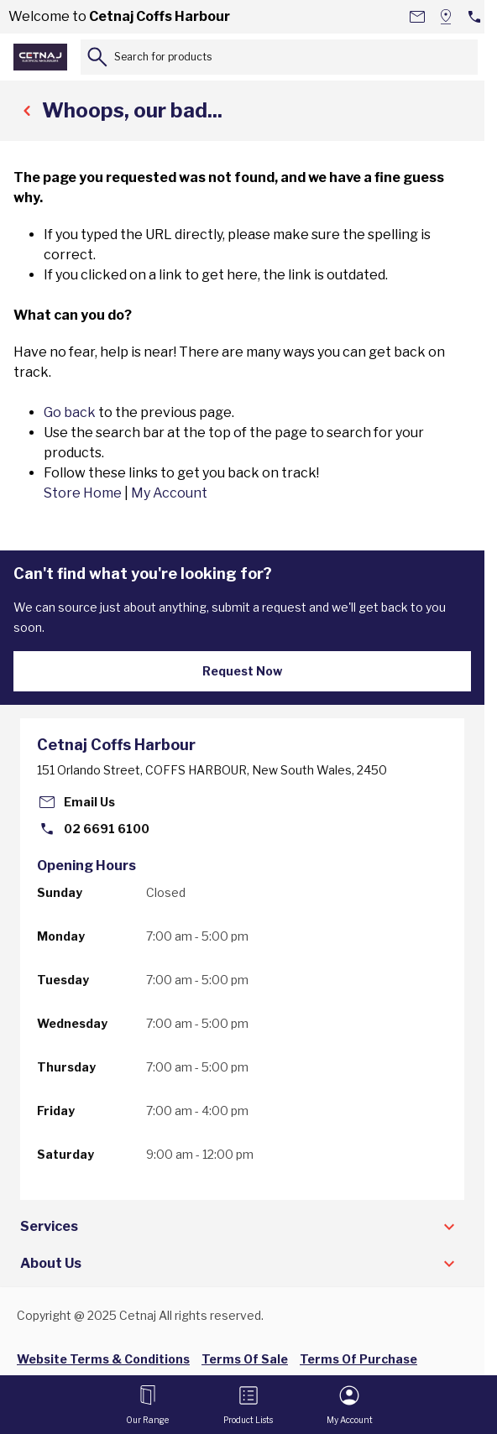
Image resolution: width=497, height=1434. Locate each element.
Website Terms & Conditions (103, 1359)
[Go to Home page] (40, 57)
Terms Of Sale (244, 1359)
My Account (169, 493)
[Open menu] (147, 1404)
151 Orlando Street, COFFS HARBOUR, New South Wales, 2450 (212, 770)
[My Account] (349, 1404)
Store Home (83, 493)
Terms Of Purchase (358, 1359)
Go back (70, 412)
